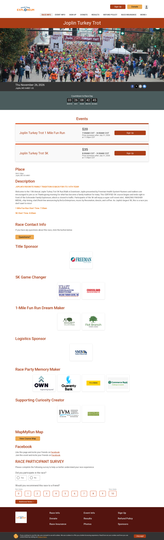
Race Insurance (128, 15)
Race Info (46, 15)
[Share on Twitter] (136, 86)
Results (95, 15)
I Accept (140, 536)
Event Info (60, 15)
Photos (87, 524)
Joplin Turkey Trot (82, 23)
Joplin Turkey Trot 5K (33, 153)
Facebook (55, 452)
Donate (134, 6)
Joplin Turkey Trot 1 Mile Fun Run (42, 133)
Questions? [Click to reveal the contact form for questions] (25, 237)
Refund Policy (110, 15)
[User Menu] (146, 7)
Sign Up (117, 6)
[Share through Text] (144, 86)
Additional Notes (25, 502)
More (142, 15)
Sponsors (123, 524)
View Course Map (27, 438)
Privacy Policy (42, 537)
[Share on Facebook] (132, 86)
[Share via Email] (140, 86)
